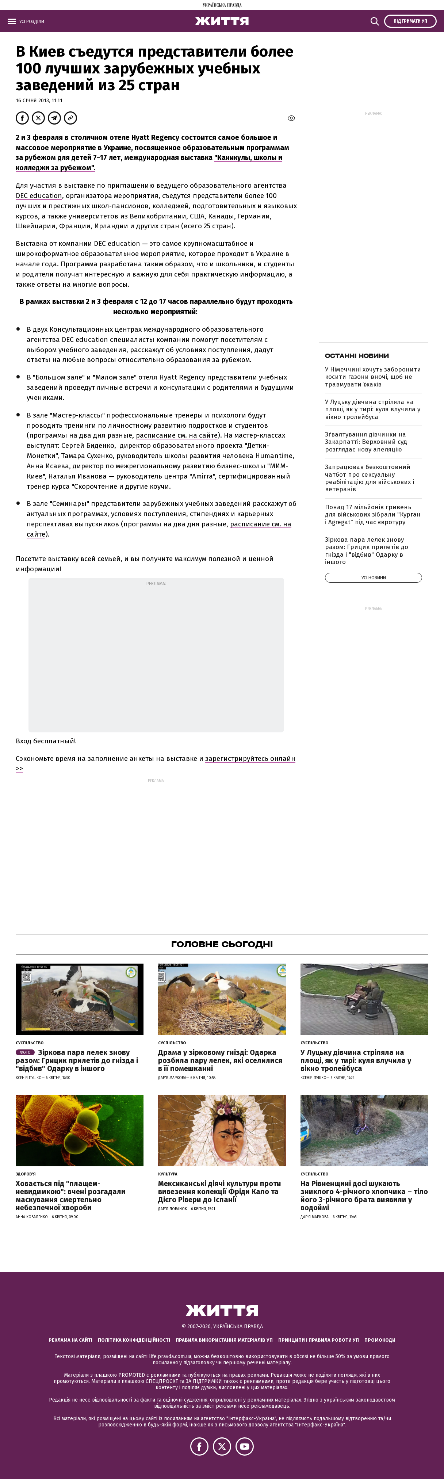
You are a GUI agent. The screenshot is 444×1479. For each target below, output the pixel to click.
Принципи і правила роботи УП (318, 1340)
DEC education (39, 195)
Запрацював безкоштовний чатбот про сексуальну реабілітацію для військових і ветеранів (369, 478)
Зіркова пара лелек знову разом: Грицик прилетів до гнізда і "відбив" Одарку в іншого (366, 551)
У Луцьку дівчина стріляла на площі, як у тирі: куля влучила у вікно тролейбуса (372, 409)
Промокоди (379, 1340)
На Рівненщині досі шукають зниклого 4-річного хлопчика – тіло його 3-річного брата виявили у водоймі (364, 1195)
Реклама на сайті (70, 1340)
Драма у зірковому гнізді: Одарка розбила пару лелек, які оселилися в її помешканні (220, 1060)
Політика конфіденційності (134, 1340)
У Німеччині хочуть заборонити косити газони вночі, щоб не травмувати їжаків (373, 377)
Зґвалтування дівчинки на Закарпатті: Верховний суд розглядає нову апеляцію (366, 442)
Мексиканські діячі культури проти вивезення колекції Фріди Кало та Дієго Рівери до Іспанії (219, 1191)
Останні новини (357, 356)
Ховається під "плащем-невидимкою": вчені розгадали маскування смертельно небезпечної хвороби (71, 1195)
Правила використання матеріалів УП (224, 1340)
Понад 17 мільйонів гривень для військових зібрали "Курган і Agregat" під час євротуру (373, 514)
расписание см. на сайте (177, 435)
